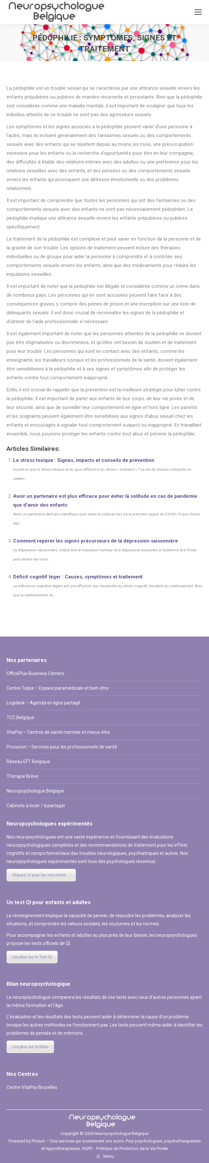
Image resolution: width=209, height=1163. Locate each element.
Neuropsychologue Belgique (35, 791)
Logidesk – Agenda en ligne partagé (43, 702)
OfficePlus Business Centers (35, 673)
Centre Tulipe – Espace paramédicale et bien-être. (58, 688)
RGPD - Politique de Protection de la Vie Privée (125, 1148)
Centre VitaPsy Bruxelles (32, 1087)
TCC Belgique (20, 717)
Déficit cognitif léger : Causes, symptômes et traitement (78, 577)
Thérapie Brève (22, 776)
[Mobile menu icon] (198, 12)
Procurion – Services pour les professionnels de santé (62, 746)
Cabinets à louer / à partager (36, 805)
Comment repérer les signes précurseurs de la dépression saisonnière (95, 541)
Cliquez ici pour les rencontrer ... (41, 875)
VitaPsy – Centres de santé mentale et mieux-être (58, 732)
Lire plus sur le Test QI (32, 957)
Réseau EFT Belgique (28, 761)
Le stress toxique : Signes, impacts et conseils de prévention (83, 460)
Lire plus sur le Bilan (30, 1047)
